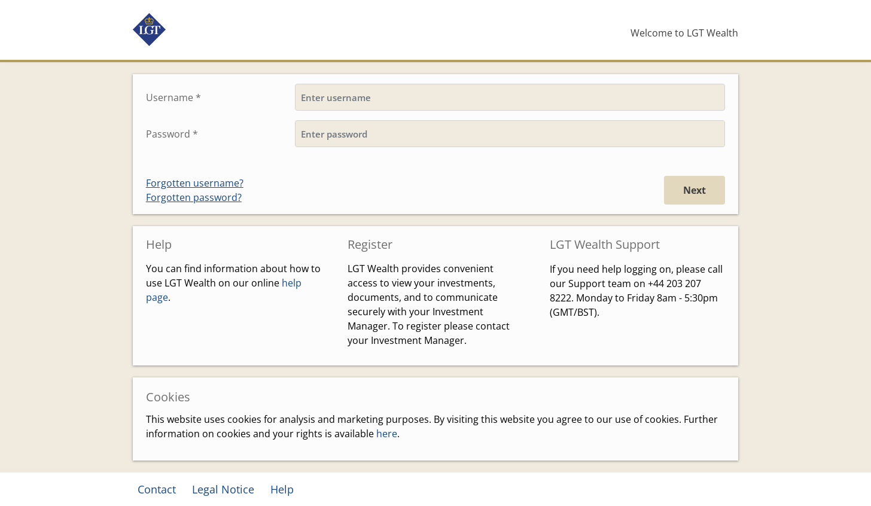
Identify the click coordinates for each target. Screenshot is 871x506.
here (386, 433)
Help (282, 489)
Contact (157, 489)
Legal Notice (223, 489)
